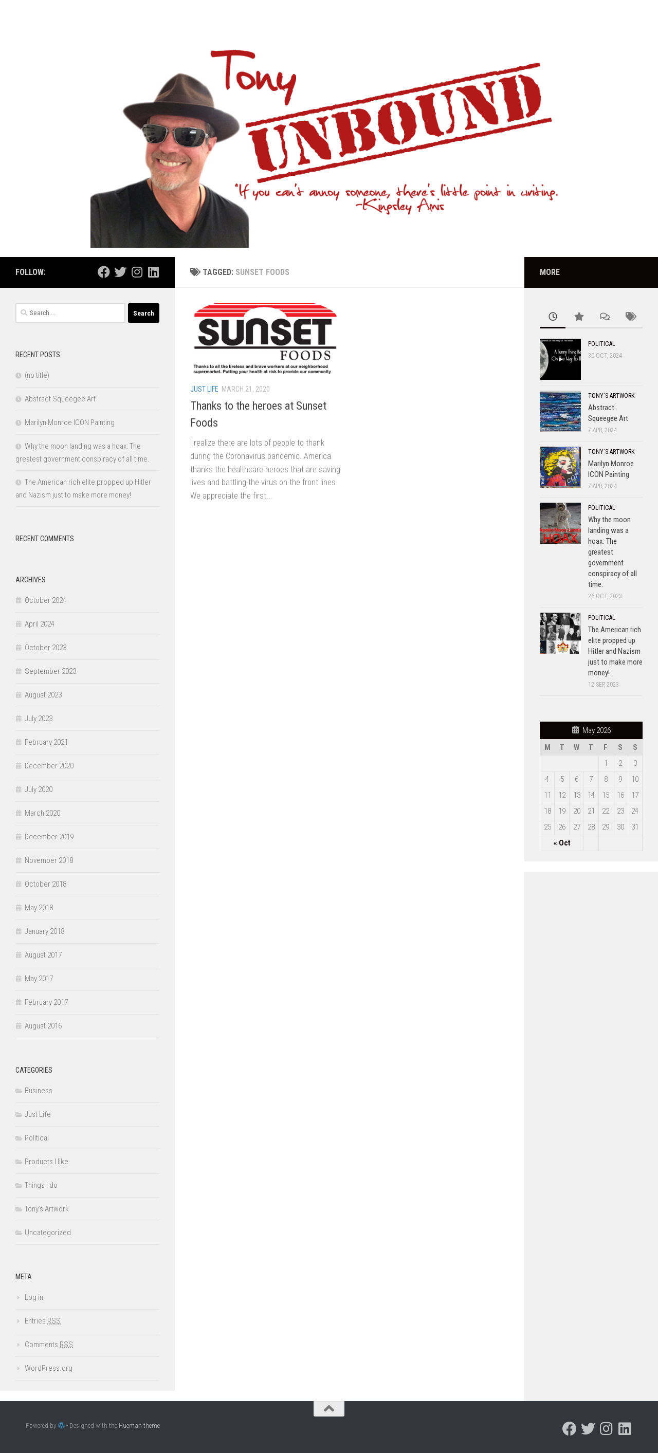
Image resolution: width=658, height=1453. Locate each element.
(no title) (37, 375)
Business (38, 1090)
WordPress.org (48, 1368)
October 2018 (45, 884)
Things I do (41, 1185)
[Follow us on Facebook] (104, 272)
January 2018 (44, 931)
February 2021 (46, 742)
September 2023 (50, 671)
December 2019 (49, 836)
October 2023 (45, 647)
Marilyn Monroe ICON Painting (70, 422)
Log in (34, 1297)
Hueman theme (139, 1425)
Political (37, 1138)
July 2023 (38, 718)
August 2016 (43, 1026)
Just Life (204, 389)
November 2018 (49, 860)
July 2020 (38, 789)
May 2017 (39, 978)
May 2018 (39, 907)
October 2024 (45, 600)
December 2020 (49, 765)
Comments (49, 1344)
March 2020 (42, 813)
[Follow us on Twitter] (120, 272)
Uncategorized (48, 1232)
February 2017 (46, 1002)
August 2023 (43, 695)
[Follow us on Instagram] (137, 272)
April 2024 (39, 624)
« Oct (562, 843)
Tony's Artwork (47, 1208)
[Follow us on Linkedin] (153, 272)
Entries (43, 1321)
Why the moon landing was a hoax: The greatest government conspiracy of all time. (612, 552)
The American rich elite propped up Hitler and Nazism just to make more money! (615, 651)
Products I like (46, 1161)
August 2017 (43, 955)
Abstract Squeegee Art (60, 398)
